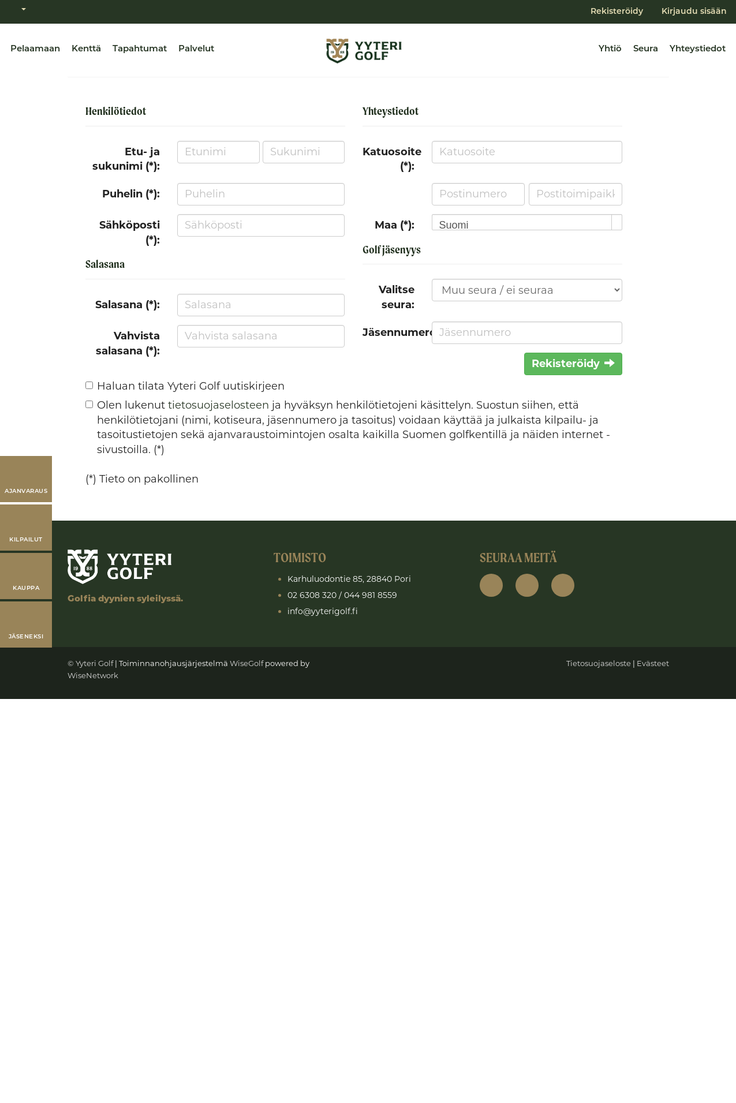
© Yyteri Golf (90, 663)
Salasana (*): (127, 304)
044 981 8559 (370, 595)
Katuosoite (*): (392, 159)
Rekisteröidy (617, 12)
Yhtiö (610, 49)
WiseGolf (246, 663)
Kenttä (86, 49)
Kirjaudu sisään (694, 12)
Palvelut (196, 49)
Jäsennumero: (393, 332)
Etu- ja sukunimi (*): (126, 159)
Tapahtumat (140, 49)
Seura (645, 49)
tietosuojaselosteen (218, 405)
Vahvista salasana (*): (128, 343)
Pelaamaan (35, 49)
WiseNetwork (93, 675)
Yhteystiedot (698, 49)
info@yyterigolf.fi (322, 611)
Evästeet (653, 663)
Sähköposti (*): (129, 232)
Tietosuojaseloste (598, 663)
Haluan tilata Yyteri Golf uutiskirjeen (191, 386)
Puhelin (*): (131, 194)
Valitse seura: (396, 297)
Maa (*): (394, 225)
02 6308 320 (312, 595)
